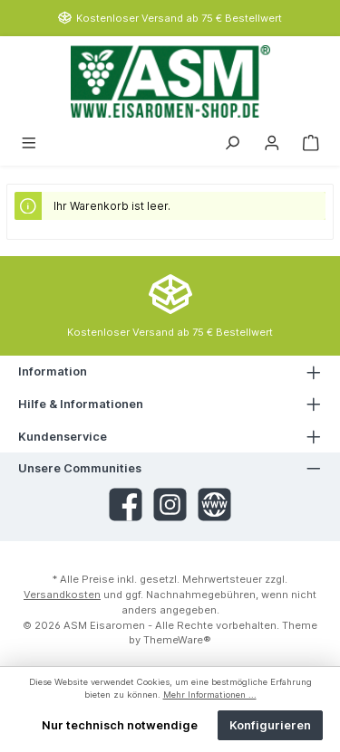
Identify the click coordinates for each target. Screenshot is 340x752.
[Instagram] (170, 504)
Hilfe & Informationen (80, 404)
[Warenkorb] (311, 142)
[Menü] (29, 142)
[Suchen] (232, 142)
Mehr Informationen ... (210, 695)
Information (52, 371)
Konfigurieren (270, 725)
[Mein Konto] (272, 142)
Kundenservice (62, 436)
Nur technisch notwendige (120, 725)
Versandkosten (62, 594)
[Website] (214, 504)
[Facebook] (125, 504)
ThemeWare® (177, 639)
